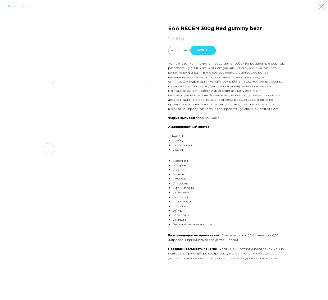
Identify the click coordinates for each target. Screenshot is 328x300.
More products (18, 6)
